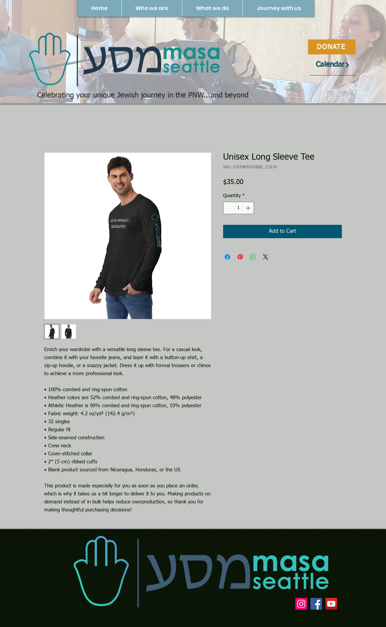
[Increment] (249, 208)
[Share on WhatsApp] (253, 257)
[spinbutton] (238, 208)
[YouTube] (331, 604)
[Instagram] (301, 604)
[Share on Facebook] (227, 257)
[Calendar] (333, 64)
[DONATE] (332, 46)
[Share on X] (266, 257)
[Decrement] (228, 208)
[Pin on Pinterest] (240, 257)
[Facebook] (316, 604)
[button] (151, 8)
